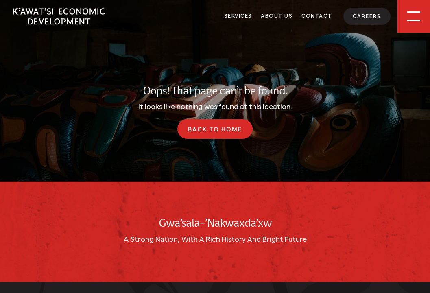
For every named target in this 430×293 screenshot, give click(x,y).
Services (238, 15)
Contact (316, 15)
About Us (276, 15)
